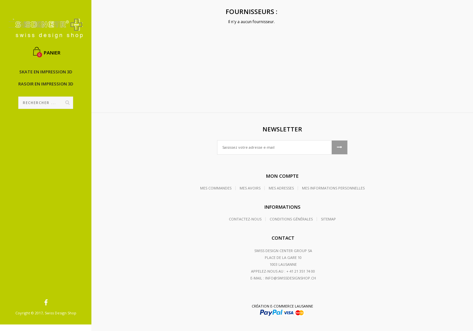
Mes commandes (215, 188)
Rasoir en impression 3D (45, 84)
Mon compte (282, 176)
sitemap (328, 219)
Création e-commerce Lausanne (282, 306)
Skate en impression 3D (45, 72)
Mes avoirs (250, 188)
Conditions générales (291, 219)
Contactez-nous (245, 219)
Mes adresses (281, 188)
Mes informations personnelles (333, 188)
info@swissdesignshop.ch (290, 278)
